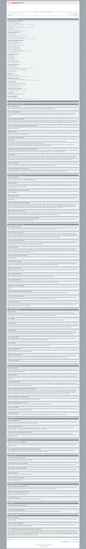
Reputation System (42, 546)
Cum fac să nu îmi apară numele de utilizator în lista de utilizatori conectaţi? (21, 24)
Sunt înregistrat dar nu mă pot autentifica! (15, 26)
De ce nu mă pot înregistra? (13, 29)
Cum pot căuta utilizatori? (12, 85)
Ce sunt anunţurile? (11, 59)
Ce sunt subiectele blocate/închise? (14, 61)
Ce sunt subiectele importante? (13, 60)
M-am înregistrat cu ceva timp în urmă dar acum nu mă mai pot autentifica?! (21, 27)
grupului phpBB (41, 518)
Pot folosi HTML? (11, 56)
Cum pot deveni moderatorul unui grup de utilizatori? (17, 69)
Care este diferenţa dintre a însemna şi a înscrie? (16, 89)
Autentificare (49, 11)
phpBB (45, 545)
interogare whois (19, 531)
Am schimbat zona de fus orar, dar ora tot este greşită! (17, 34)
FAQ (41, 11)
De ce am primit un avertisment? (13, 48)
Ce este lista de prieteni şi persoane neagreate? (16, 79)
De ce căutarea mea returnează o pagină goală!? (16, 84)
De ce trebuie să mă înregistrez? (13, 22)
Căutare (44, 11)
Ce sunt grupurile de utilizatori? (13, 67)
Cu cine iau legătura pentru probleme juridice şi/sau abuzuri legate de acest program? (23, 99)
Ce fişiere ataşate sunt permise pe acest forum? (16, 93)
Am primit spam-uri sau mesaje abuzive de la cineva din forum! (19, 76)
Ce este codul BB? (11, 55)
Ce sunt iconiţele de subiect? (13, 62)
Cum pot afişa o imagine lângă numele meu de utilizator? (18, 36)
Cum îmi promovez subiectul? (13, 52)
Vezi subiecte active (18, 13)
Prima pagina (10, 15)
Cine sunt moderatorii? (12, 66)
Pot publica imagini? (11, 58)
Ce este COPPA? (11, 28)
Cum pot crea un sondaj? (12, 44)
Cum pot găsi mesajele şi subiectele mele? (15, 86)
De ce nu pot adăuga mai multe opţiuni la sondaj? (16, 45)
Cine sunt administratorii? (12, 65)
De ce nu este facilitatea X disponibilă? (15, 98)
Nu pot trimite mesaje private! (13, 74)
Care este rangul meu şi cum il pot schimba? (16, 37)
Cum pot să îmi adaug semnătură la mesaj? (15, 43)
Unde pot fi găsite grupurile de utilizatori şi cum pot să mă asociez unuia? (21, 68)
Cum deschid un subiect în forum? (14, 41)
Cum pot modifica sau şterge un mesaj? (15, 42)
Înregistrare (37, 11)
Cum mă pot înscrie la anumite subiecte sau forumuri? (17, 90)
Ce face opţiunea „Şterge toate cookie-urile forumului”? (17, 30)
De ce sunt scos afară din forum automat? (15, 23)
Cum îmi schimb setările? (12, 33)
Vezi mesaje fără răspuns (11, 13)
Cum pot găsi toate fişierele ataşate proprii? (15, 94)
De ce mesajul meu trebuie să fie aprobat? (15, 51)
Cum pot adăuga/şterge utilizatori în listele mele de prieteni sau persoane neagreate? (23, 80)
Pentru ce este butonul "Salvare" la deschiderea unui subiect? (19, 50)
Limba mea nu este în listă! (12, 35)
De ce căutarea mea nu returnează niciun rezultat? (17, 83)
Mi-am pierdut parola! (11, 25)
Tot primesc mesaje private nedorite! (14, 75)
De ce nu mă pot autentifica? (13, 21)
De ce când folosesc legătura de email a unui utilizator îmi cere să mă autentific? (22, 38)
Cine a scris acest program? (13, 97)
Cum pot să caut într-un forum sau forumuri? (16, 82)
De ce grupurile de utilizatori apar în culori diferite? (17, 70)
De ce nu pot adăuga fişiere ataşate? (14, 47)
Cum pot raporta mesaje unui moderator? (15, 49)
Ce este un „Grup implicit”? (12, 71)
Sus (8, 109)
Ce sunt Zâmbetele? (11, 57)
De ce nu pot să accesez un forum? (14, 46)
